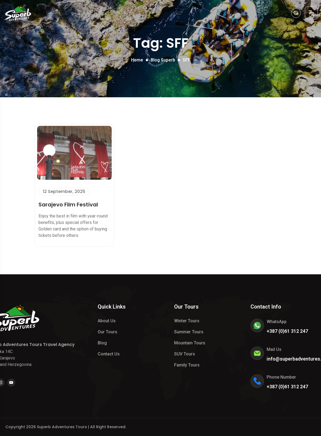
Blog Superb (163, 60)
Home (137, 60)
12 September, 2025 (64, 190)
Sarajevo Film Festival (68, 203)
